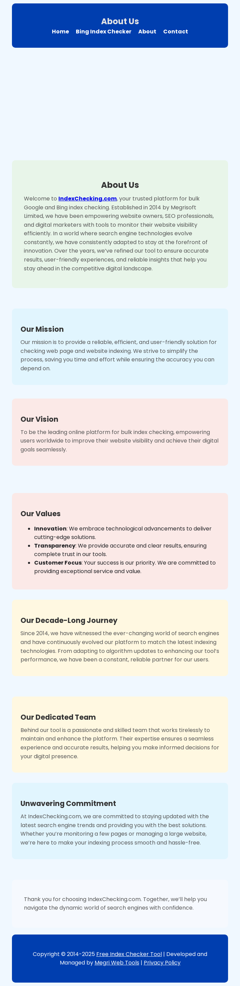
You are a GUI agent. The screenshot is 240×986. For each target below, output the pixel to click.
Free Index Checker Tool (129, 954)
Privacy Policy (162, 963)
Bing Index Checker (103, 31)
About (147, 31)
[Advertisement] (120, 102)
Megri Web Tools (117, 963)
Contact (175, 31)
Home (60, 31)
